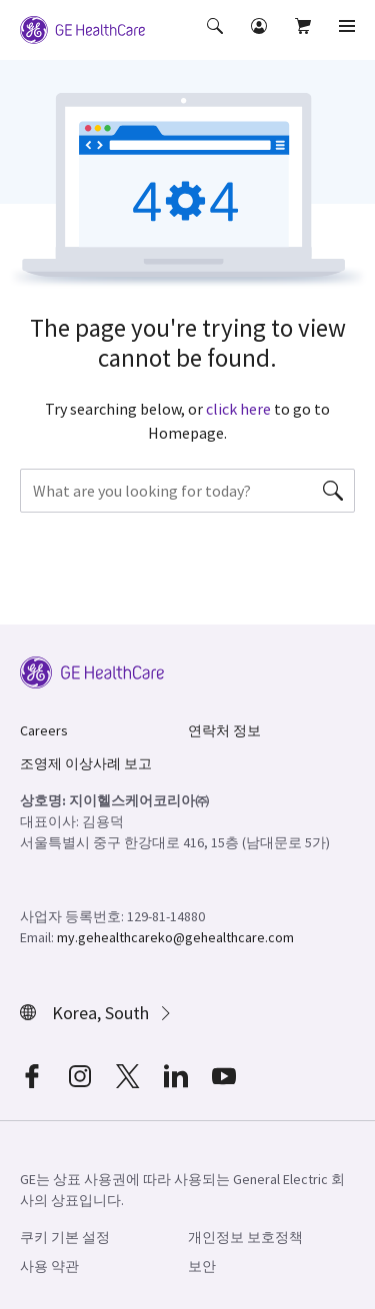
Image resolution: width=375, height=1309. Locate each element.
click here (238, 409)
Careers (44, 730)
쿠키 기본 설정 (65, 1237)
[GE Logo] (82, 28)
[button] (217, 40)
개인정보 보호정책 (245, 1237)
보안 (202, 1266)
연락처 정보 (224, 730)
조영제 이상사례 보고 (86, 763)
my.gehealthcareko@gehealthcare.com (175, 937)
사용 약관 (49, 1266)
